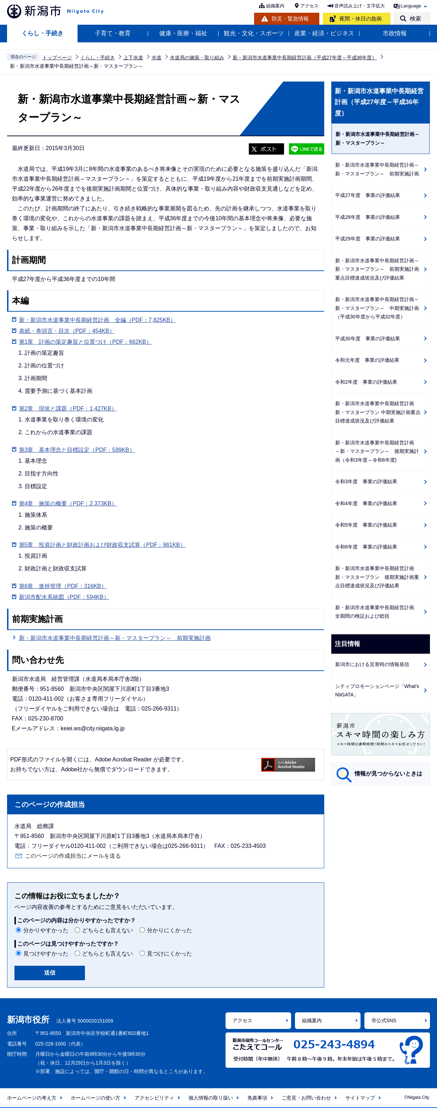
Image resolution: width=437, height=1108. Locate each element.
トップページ (57, 57)
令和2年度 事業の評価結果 (366, 382)
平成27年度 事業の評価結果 (367, 195)
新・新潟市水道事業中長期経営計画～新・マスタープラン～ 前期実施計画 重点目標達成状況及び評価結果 (379, 269)
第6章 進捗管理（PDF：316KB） (63, 586)
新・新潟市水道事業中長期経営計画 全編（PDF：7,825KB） (97, 320)
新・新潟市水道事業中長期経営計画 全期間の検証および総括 (377, 612)
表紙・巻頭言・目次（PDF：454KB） (67, 331)
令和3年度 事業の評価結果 (366, 481)
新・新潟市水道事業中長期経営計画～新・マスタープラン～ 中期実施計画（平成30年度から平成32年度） (377, 308)
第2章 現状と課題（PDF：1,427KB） (68, 409)
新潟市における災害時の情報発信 (372, 664)
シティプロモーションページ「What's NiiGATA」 (377, 690)
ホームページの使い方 (95, 1098)
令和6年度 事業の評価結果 (366, 547)
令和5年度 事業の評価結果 (366, 525)
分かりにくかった (169, 930)
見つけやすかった (45, 954)
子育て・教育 (113, 33)
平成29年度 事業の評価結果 (367, 238)
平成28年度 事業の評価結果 (367, 217)
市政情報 (395, 33)
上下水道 (133, 57)
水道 (156, 57)
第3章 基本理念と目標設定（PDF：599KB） (77, 450)
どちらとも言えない (107, 930)
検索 (415, 19)
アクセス (309, 5)
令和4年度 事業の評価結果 (366, 503)
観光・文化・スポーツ (254, 33)
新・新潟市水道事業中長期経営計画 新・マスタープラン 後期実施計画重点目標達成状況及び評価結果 (377, 576)
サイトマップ (360, 1098)
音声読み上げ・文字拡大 (359, 5)
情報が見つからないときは (388, 774)
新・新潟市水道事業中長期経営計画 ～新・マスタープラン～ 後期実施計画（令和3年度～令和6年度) (377, 451)
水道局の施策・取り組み (197, 57)
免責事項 (257, 1098)
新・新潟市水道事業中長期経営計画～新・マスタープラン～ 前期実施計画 (115, 638)
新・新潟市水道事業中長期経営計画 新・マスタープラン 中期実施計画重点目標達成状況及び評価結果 (377, 412)
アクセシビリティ (154, 1098)
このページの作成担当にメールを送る (73, 856)
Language (411, 5)
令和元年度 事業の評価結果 (367, 360)
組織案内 (275, 5)
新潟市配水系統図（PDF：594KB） (64, 597)
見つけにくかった (169, 954)
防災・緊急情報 (290, 19)
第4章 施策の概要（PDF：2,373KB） (68, 504)
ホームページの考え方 (31, 1098)
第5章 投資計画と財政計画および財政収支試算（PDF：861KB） (102, 545)
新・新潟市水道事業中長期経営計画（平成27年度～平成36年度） (305, 57)
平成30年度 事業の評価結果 (367, 338)
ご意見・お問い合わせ (306, 1098)
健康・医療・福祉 (183, 33)
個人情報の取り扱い (211, 1098)
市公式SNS (383, 1020)
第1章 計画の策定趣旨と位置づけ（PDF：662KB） (85, 342)
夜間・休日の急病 (360, 19)
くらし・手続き (42, 33)
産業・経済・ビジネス (324, 33)
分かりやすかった (45, 930)
